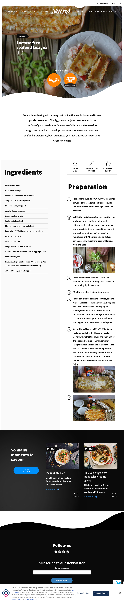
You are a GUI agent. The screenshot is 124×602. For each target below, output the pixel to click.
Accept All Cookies (101, 593)
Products (12, 12)
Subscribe (61, 581)
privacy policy (32, 599)
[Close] (120, 593)
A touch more (93, 12)
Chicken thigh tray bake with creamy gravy (95, 477)
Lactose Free (25, 12)
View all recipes (26, 470)
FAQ (114, 3)
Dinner (22, 36)
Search (115, 11)
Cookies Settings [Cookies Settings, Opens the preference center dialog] (83, 593)
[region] (62, 593)
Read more (51, 489)
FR (121, 3)
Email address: (62, 568)
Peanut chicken (55, 473)
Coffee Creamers (40, 12)
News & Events (108, 12)
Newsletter (102, 3)
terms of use (16, 599)
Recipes (79, 12)
